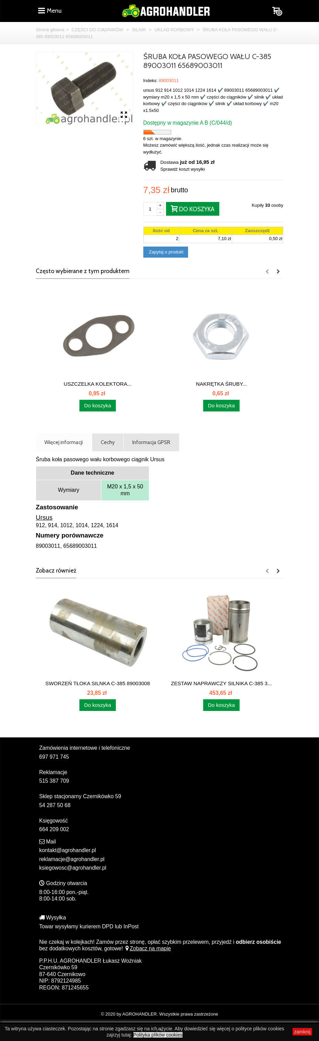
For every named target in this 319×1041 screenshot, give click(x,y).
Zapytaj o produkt (166, 251)
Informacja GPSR (151, 442)
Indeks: (150, 80)
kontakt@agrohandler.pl (67, 850)
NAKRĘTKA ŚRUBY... (221, 384)
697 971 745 (54, 757)
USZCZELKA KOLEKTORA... (97, 384)
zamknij (302, 1031)
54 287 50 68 (54, 805)
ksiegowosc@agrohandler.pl (72, 868)
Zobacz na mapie (147, 948)
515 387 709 (54, 781)
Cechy (108, 442)
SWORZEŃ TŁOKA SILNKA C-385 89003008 (97, 683)
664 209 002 (54, 829)
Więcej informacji (63, 442)
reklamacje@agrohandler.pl (71, 859)
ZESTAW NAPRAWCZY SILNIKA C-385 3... (221, 683)
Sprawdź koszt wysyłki (183, 169)
